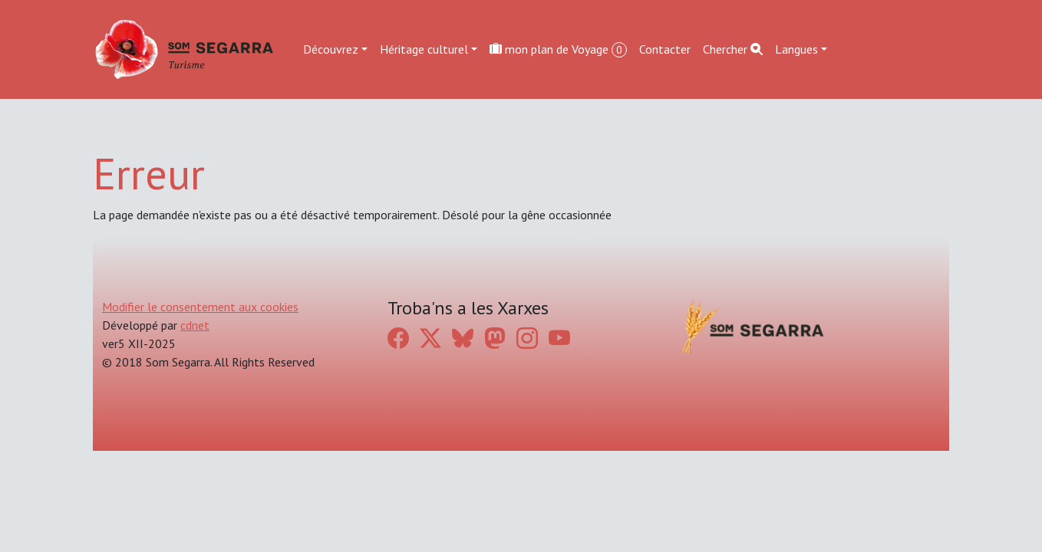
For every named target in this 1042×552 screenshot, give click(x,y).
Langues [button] (796, 49)
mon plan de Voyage (558, 49)
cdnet (194, 325)
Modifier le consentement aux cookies (200, 306)
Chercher (733, 49)
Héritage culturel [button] (424, 49)
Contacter (665, 49)
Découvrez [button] (330, 49)
